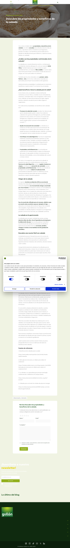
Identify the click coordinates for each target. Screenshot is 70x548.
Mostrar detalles (59, 284)
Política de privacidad (12, 483)
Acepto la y (11, 484)
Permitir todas (55, 288)
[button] (58, 3)
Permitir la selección (35, 288)
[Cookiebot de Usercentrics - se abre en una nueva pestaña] (59, 258)
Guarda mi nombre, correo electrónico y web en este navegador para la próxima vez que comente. (36, 443)
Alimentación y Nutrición (14, 15)
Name (21, 418)
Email (37, 418)
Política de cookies (8, 485)
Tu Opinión (23, 425)
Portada (27, 5)
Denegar (14, 288)
